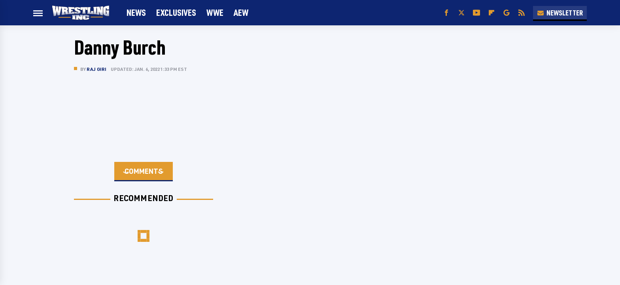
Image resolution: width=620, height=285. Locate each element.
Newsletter (560, 12)
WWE (214, 12)
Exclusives (176, 12)
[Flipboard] (491, 13)
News (136, 12)
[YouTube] (476, 13)
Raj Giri (97, 69)
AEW (241, 12)
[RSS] (521, 13)
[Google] (506, 13)
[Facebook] (446, 13)
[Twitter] (461, 13)
